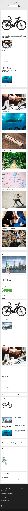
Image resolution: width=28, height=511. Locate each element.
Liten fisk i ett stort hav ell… (5, 376)
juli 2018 (3, 457)
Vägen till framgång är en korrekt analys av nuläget (10, 169)
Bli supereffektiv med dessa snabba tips (8, 189)
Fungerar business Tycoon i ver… (6, 387)
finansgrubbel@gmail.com (5, 500)
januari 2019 (4, 456)
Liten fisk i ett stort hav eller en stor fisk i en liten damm (11, 130)
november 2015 (4, 464)
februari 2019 (4, 455)
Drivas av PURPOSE (5, 208)
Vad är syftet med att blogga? (6, 150)
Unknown (3, 443)
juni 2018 (3, 458)
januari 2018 (4, 459)
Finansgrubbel (14, 3)
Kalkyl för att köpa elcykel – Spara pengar (10, 32)
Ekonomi (11, 33)
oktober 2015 (4, 465)
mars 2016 (3, 461)
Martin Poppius (4, 442)
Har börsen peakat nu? (5, 60)
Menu (1, 1)
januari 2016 (4, 462)
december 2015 (4, 463)
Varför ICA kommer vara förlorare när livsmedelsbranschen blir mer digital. (14, 247)
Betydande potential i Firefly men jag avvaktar (9, 70)
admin (3, 33)
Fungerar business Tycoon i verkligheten (8, 228)
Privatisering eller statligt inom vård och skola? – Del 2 (15, 442)
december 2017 (4, 460)
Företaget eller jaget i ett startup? (7, 47)
